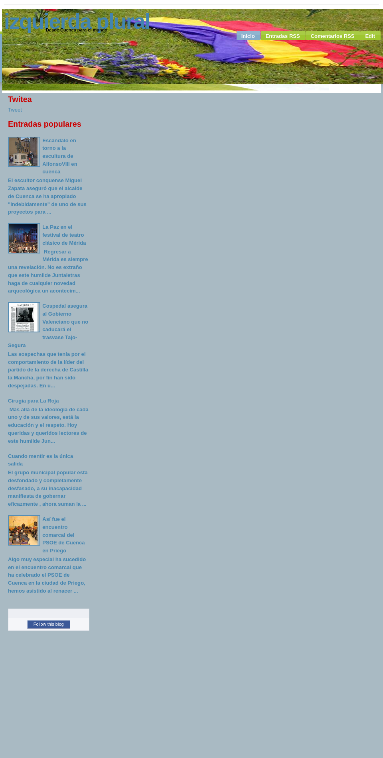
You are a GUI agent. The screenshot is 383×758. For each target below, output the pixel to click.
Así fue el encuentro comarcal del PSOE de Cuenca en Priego (63, 535)
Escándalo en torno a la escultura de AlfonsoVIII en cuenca (59, 156)
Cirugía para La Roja (33, 401)
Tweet (15, 110)
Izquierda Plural (77, 21)
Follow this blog (49, 624)
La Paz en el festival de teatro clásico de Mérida (64, 234)
